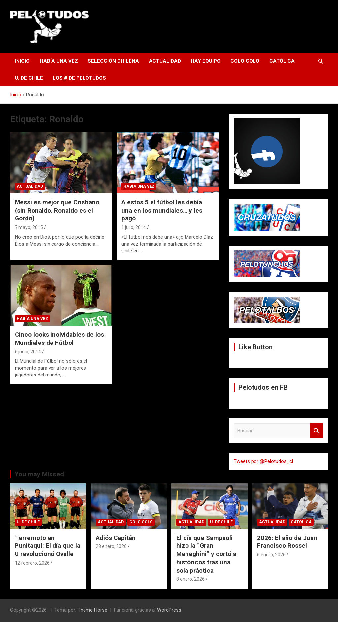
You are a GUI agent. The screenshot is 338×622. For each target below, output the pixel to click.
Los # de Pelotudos (79, 78)
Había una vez (59, 61)
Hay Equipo (205, 61)
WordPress (169, 610)
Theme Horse (92, 610)
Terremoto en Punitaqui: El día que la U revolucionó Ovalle (47, 546)
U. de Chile (29, 78)
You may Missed (39, 474)
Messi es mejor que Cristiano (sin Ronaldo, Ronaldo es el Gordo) (57, 210)
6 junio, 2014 (28, 351)
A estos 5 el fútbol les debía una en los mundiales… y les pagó (161, 210)
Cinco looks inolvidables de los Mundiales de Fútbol (59, 338)
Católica (282, 61)
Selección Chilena (113, 61)
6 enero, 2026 (271, 554)
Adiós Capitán (116, 537)
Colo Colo (244, 61)
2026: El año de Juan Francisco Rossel (287, 542)
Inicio (22, 61)
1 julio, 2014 (133, 227)
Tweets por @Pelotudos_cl (263, 461)
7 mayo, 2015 (29, 227)
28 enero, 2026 (111, 546)
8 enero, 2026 (190, 579)
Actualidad (165, 61)
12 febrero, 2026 (32, 563)
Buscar (316, 430)
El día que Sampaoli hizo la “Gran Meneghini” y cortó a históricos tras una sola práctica (206, 554)
